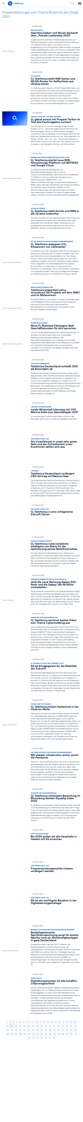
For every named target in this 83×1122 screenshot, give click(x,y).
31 (50, 964)
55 (8, 972)
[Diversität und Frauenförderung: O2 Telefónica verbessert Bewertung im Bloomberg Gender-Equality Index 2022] (41, 777)
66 (55, 972)
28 (37, 964)
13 (48, 960)
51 (63, 968)
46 (42, 968)
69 (67, 972)
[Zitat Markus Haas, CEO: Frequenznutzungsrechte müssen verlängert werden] (41, 828)
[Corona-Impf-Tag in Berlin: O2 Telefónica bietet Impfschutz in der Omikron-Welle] (41, 692)
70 (72, 972)
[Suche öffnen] (72, 3)
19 (71, 960)
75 (42, 976)
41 (20, 968)
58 (21, 972)
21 (7, 964)
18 (67, 960)
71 (75, 972)
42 (24, 968)
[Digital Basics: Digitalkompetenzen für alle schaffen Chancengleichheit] (41, 932)
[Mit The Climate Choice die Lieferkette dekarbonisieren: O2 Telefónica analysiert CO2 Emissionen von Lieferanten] (41, 256)
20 (75, 960)
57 (16, 972)
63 (42, 972)
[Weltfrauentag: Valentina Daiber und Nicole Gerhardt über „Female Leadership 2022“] (41, 44)
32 (54, 964)
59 (25, 972)
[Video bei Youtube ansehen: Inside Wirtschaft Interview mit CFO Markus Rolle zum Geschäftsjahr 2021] (41, 411)
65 (50, 972)
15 (55, 960)
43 (29, 968)
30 (46, 964)
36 (71, 964)
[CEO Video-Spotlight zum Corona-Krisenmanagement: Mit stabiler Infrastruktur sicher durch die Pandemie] (41, 736)
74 (37, 976)
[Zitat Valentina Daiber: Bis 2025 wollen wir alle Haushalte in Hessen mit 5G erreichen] (41, 808)
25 (24, 964)
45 (37, 968)
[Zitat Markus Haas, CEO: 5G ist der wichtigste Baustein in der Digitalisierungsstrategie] (41, 849)
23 (16, 964)
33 (58, 964)
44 (33, 968)
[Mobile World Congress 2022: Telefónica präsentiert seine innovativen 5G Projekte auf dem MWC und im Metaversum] (41, 296)
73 (33, 976)
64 (46, 972)
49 (54, 968)
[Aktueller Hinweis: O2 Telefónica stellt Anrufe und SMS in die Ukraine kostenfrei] (41, 216)
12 (44, 960)
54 (76, 968)
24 (20, 964)
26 (29, 964)
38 (8, 968)
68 (63, 972)
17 (63, 960)
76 (46, 976)
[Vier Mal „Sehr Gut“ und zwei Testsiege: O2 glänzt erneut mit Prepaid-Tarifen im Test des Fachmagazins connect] (41, 128)
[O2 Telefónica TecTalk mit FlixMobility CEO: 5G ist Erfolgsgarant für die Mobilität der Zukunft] (41, 647)
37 (75, 964)
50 (59, 968)
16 (59, 960)
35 (67, 964)
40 (16, 968)
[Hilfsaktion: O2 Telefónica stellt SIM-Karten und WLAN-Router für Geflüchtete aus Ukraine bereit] (41, 87)
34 (63, 964)
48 (50, 968)
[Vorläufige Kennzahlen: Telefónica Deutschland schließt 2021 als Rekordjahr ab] (41, 376)
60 (29, 972)
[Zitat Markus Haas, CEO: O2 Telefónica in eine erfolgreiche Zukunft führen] (41, 495)
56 (12, 972)
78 (54, 976)
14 (52, 960)
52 (67, 968)
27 (33, 964)
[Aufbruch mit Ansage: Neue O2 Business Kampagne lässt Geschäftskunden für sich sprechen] (41, 334)
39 (12, 968)
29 (41, 964)
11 (40, 960)
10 (37, 960)
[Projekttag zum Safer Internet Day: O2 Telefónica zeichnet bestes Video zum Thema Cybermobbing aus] (41, 604)
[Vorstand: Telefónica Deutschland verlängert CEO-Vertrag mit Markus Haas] (41, 466)
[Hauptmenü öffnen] (3, 3)
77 (50, 976)
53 (71, 968)
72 (29, 976)
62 (37, 972)
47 (46, 968)
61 (33, 972)
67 (59, 972)
